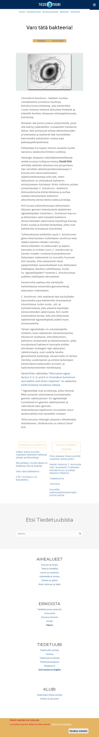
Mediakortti (49, 666)
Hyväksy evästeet (78, 732)
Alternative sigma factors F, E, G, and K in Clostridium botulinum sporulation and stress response (48, 377)
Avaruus (45, 564)
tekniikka (53, 568)
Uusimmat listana (34, 12)
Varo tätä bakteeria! (27, 471)
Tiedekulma (57, 478)
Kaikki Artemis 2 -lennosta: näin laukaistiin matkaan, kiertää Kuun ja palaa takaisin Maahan (65, 468)
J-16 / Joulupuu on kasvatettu (26, 478)
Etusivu (22, 12)
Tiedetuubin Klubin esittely (49, 695)
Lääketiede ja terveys (49, 576)
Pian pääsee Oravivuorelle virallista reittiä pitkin (65, 457)
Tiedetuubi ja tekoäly (49, 658)
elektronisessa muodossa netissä (40, 384)
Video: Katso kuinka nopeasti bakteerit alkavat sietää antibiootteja (31, 454)
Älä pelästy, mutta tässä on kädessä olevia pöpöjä (32, 464)
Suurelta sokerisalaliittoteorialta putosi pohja (63, 492)
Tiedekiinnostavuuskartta (49, 609)
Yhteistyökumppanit (49, 662)
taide (58, 584)
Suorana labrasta (49, 617)
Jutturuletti (75, 12)
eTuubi (49, 621)
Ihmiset (45, 580)
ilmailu (55, 564)
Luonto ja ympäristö (49, 572)
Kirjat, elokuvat (46, 584)
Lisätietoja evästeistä (61, 725)
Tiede (43, 568)
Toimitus (41, 40)
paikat (54, 580)
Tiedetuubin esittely (49, 650)
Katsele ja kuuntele (50, 12)
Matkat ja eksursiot (49, 698)
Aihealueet (64, 12)
